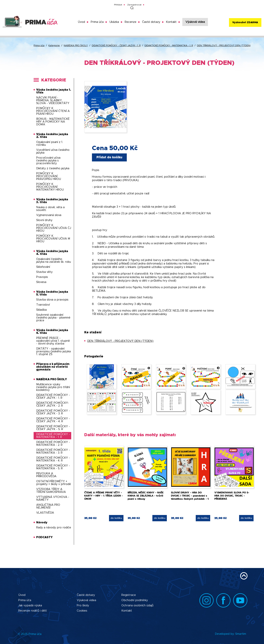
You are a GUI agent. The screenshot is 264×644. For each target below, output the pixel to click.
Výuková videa (195, 22)
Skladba (41, 309)
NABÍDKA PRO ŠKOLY (76, 45)
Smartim (240, 633)
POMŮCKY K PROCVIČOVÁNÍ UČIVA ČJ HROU (53, 228)
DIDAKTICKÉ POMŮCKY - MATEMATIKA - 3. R (53, 451)
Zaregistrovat (134, 5)
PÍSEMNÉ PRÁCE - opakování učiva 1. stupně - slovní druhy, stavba (53, 341)
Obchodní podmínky (134, 600)
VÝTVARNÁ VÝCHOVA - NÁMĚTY (52, 498)
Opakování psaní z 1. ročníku (49, 143)
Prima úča (97, 22)
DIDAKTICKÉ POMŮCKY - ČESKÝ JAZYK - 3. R (53, 412)
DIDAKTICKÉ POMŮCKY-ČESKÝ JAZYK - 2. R (52, 404)
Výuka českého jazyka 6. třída (52, 331)
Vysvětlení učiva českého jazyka (52, 151)
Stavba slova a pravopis (52, 299)
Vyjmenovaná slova (48, 215)
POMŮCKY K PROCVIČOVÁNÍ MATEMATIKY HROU (50, 187)
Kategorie (54, 45)
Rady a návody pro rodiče (53, 527)
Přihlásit (118, 5)
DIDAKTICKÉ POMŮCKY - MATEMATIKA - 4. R (53, 459)
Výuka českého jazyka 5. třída (52, 293)
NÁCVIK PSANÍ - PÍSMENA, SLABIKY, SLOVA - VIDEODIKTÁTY (52, 100)
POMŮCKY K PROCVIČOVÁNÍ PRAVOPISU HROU (48, 176)
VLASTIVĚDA (45, 512)
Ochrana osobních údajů (137, 605)
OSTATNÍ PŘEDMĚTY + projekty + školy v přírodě (53, 483)
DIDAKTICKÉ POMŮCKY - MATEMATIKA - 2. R (53, 443)
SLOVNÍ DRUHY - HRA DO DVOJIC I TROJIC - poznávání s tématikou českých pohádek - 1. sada (190, 497)
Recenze (130, 22)
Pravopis (42, 277)
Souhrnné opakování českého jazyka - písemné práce (53, 317)
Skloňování (43, 267)
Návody (41, 522)
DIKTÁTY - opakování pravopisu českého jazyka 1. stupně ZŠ (53, 351)
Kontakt (171, 22)
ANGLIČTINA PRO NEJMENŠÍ (48, 506)
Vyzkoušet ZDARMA (245, 22)
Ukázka (114, 22)
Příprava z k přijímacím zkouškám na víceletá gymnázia (52, 367)
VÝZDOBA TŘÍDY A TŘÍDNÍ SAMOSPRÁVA (51, 490)
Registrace (128, 595)
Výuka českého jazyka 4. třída (52, 252)
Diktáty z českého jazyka (52, 168)
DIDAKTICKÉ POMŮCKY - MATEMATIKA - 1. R (169, 45)
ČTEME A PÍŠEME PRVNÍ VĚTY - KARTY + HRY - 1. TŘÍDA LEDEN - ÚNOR (103, 496)
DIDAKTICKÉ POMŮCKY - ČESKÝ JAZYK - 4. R (53, 420)
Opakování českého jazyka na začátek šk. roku (53, 260)
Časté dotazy (151, 22)
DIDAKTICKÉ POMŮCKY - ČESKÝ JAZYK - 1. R (116, 45)
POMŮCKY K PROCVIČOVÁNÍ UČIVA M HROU (53, 238)
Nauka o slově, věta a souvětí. (50, 208)
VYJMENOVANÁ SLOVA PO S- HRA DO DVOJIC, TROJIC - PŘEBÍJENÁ (231, 496)
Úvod (81, 22)
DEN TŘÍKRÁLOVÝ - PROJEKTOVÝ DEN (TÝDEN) (224, 45)
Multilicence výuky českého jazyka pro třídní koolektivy (53, 387)
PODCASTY (44, 537)
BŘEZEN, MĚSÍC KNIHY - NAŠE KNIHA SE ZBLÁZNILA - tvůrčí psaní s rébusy (146, 496)
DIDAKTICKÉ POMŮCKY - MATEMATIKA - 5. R (53, 467)
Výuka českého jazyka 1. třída (53, 91)
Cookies (82, 610)
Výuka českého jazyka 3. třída (52, 201)
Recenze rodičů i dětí (32, 610)
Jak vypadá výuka (30, 605)
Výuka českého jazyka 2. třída (52, 135)
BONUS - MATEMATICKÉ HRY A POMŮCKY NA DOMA (53, 122)
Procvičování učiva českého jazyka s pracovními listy (48, 160)
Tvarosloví (43, 304)
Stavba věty (44, 272)
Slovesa (41, 282)
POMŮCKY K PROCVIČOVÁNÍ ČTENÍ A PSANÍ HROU (53, 111)
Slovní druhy (44, 220)
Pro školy (83, 605)
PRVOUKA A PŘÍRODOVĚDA (46, 475)
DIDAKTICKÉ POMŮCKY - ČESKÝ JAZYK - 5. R (53, 428)
